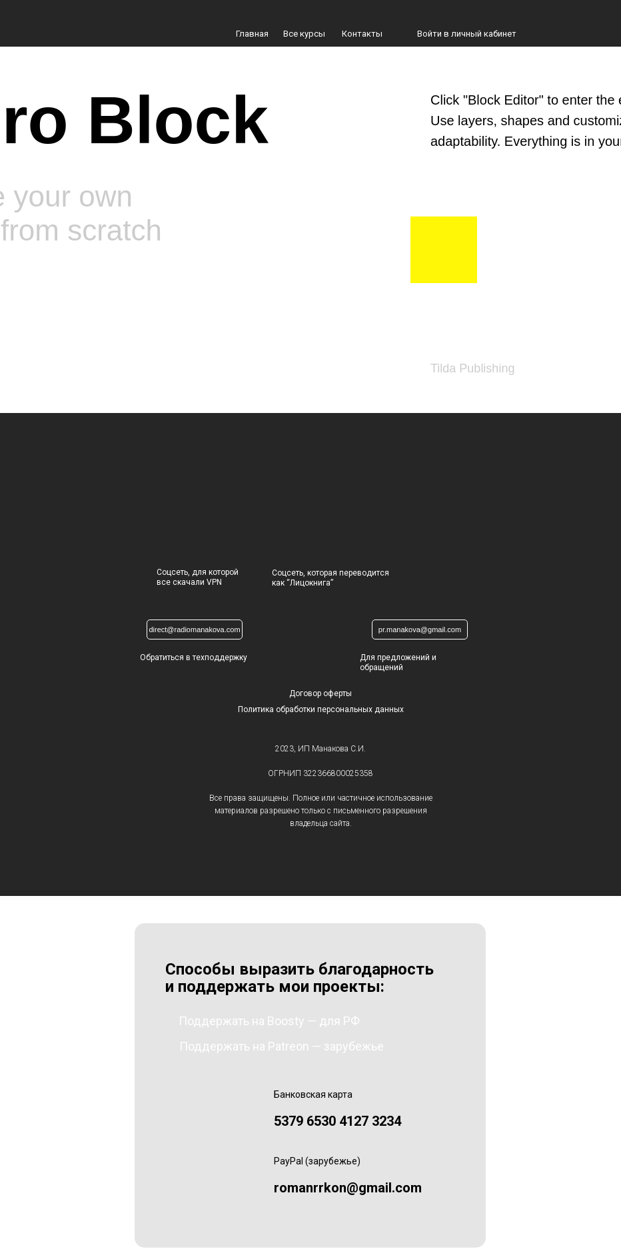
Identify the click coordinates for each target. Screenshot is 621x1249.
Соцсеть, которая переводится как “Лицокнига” (330, 578)
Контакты (362, 34)
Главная (252, 34)
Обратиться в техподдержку (193, 657)
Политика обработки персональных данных (321, 709)
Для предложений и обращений (398, 662)
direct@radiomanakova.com (194, 629)
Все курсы (304, 34)
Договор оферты (320, 693)
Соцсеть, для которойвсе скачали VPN (198, 577)
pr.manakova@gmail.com (419, 629)
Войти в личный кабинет (466, 34)
